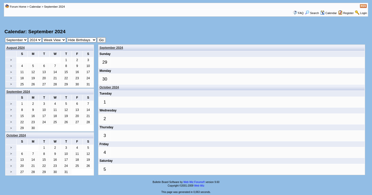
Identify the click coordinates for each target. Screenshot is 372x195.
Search (312, 13)
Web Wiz (199, 185)
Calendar (35, 6)
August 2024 (15, 48)
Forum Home (18, 6)
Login (363, 13)
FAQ (301, 13)
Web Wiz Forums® (194, 182)
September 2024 (111, 48)
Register (348, 13)
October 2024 (109, 87)
